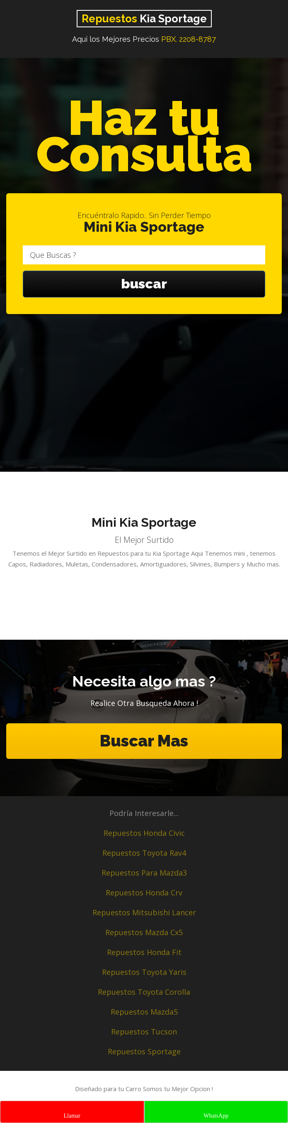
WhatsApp (215, 1116)
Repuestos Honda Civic (144, 833)
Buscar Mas (144, 741)
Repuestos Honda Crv (144, 892)
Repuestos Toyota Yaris (144, 972)
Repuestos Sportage (144, 1051)
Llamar (72, 1116)
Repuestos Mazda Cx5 (144, 932)
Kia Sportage (144, 18)
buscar (144, 284)
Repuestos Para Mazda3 (144, 873)
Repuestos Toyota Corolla (144, 992)
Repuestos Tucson (144, 1032)
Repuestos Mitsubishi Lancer (144, 912)
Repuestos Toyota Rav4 (144, 853)
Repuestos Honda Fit (144, 952)
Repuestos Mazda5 (144, 1012)
